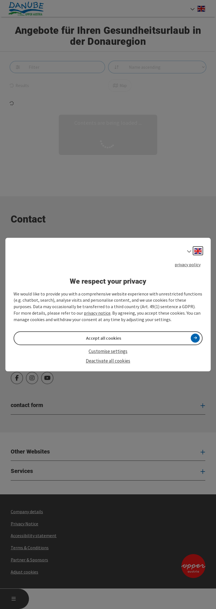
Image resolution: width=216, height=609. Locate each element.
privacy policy (188, 264)
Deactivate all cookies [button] (108, 361)
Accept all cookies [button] (103, 338)
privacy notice (97, 313)
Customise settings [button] (108, 351)
